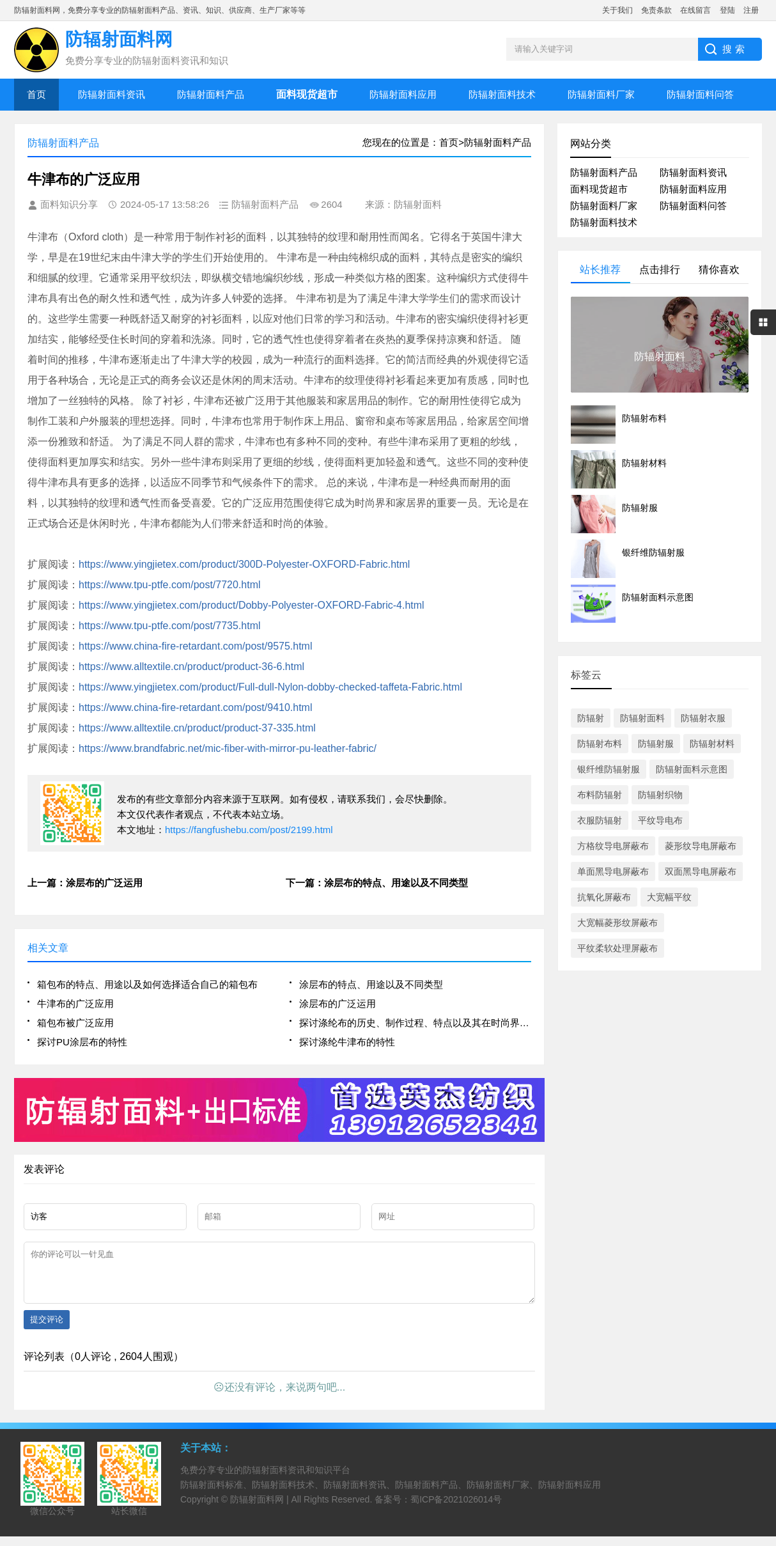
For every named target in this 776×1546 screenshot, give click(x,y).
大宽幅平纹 (669, 897)
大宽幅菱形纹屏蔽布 (617, 922)
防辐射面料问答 (700, 94)
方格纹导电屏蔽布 (613, 846)
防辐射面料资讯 (111, 94)
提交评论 (46, 1329)
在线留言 (695, 10)
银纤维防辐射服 (608, 769)
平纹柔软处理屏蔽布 (617, 948)
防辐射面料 (642, 718)
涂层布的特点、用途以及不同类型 (371, 984)
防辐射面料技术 (502, 94)
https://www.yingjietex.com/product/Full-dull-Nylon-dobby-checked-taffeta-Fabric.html (270, 687)
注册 (751, 10)
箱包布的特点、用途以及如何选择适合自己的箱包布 (147, 984)
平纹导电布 (660, 820)
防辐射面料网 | (260, 1509)
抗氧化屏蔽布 (604, 897)
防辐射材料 (712, 743)
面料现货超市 (599, 188)
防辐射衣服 (703, 718)
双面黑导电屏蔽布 (700, 871)
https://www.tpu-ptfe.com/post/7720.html (170, 584)
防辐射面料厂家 (601, 94)
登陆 (727, 10)
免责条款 (656, 10)
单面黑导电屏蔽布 (613, 871)
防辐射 (590, 718)
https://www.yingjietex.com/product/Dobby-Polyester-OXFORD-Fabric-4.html (251, 605)
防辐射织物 (660, 795)
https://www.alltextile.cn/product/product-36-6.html (191, 666)
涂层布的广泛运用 (337, 1003)
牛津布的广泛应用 (75, 1003)
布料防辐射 (599, 795)
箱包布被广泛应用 (75, 1022)
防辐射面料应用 (403, 94)
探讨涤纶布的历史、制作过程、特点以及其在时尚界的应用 (415, 1022)
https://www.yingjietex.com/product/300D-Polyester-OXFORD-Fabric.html (244, 564)
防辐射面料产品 (210, 94)
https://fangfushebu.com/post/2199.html (249, 829)
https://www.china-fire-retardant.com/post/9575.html (196, 646)
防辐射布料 (599, 743)
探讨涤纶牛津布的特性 (347, 1041)
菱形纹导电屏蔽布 (700, 846)
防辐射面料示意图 (691, 769)
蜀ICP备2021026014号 (456, 1509)
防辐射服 (656, 743)
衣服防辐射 (599, 820)
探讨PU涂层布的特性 (82, 1041)
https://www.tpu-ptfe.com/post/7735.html (170, 625)
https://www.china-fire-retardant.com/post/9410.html (196, 707)
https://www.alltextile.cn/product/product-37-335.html (197, 727)
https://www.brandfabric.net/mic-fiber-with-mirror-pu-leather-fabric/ (227, 748)
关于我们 (617, 10)
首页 (36, 94)
